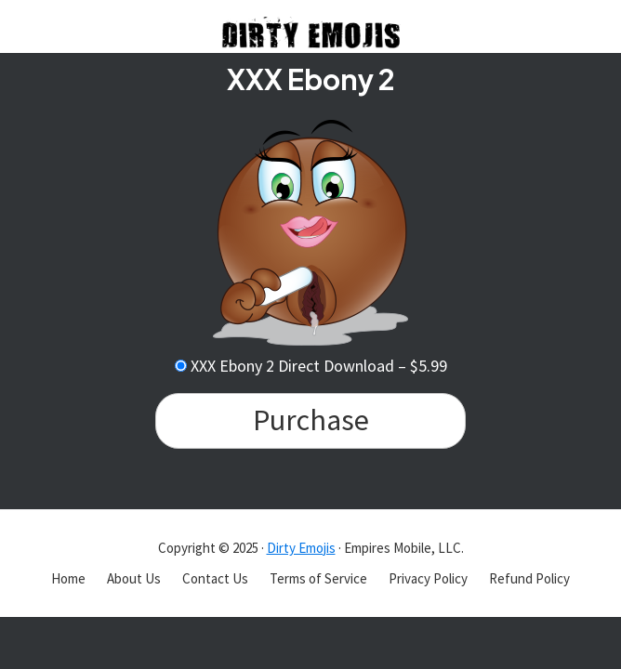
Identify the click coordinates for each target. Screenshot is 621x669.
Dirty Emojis (301, 548)
